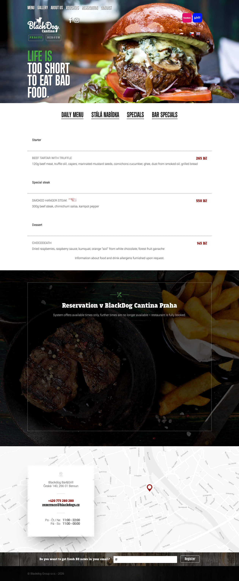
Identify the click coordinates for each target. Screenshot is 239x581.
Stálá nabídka (105, 115)
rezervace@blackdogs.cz (60, 505)
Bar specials (165, 115)
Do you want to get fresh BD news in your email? (74, 559)
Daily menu (72, 115)
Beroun (53, 38)
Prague (36, 38)
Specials (135, 115)
